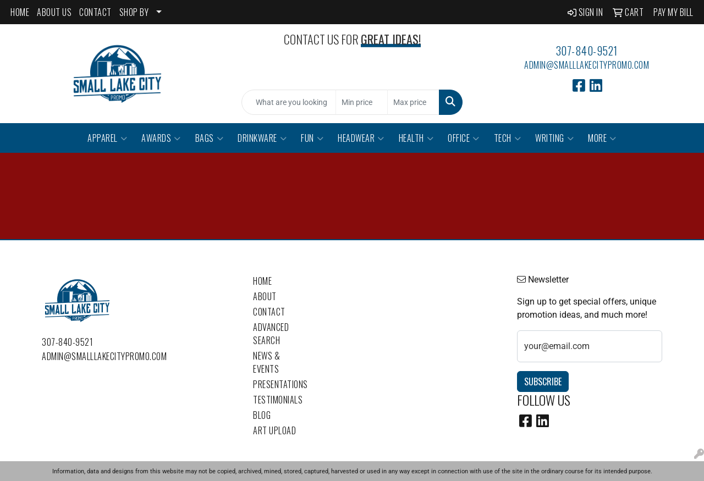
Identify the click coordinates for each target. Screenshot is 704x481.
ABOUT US (54, 12)
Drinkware (262, 138)
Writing (554, 138)
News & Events (266, 362)
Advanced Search (271, 333)
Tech (507, 138)
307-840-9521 (587, 50)
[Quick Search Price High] (413, 102)
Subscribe (543, 381)
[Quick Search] (289, 102)
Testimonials (277, 399)
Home (262, 281)
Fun (312, 138)
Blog (262, 415)
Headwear (361, 138)
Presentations (279, 384)
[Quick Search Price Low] (362, 102)
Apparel (107, 138)
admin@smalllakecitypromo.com (586, 64)
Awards (161, 138)
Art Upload (274, 430)
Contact (269, 311)
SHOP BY (134, 12)
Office (464, 138)
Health (416, 138)
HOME (19, 12)
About (265, 296)
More (602, 138)
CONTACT (95, 12)
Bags (209, 138)
